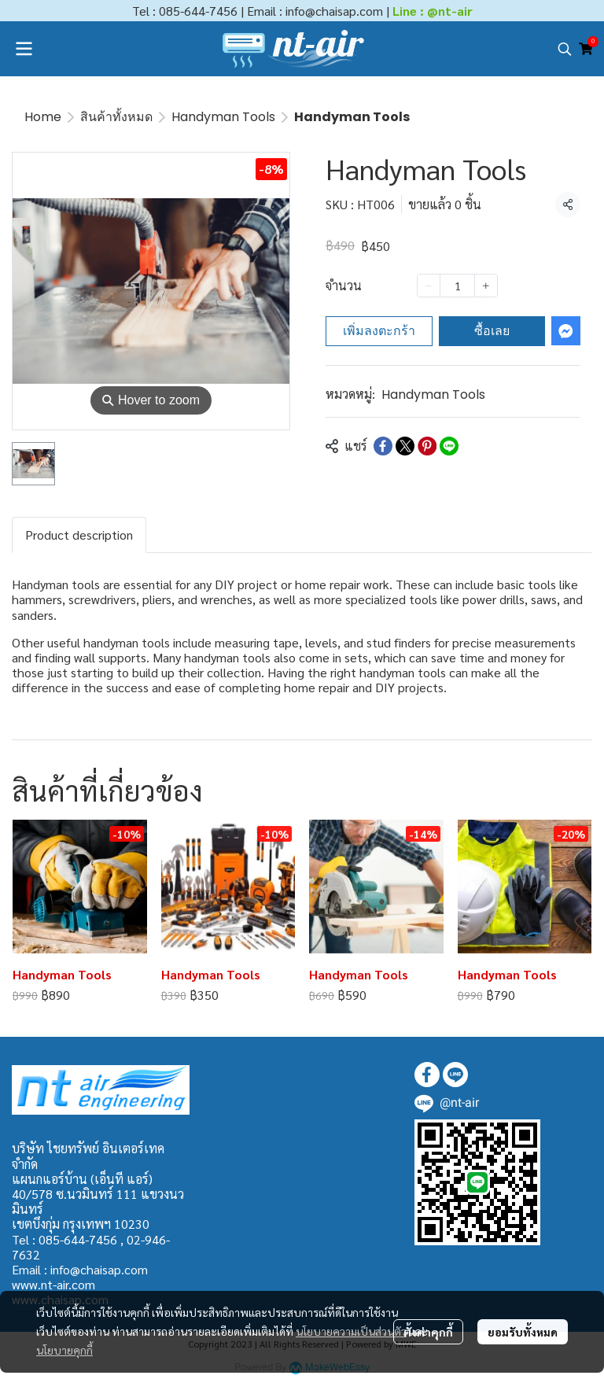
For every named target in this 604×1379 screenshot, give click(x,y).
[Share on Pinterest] (427, 446)
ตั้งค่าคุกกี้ (428, 1332)
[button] (565, 49)
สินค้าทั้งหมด (116, 117)
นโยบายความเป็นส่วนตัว (351, 1331)
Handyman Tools (223, 117)
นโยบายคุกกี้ (64, 1350)
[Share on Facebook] (383, 446)
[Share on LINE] (449, 446)
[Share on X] (405, 446)
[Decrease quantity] (429, 286)
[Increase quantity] (486, 286)
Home (42, 117)
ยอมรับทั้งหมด (523, 1332)
